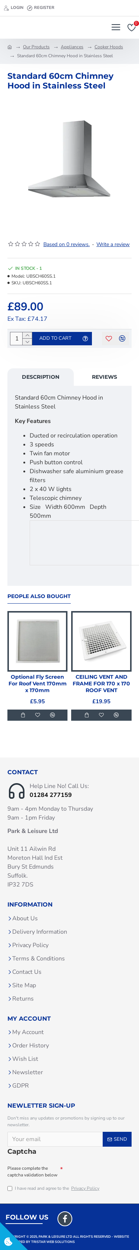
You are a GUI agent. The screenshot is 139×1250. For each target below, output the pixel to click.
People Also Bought (39, 596)
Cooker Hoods (109, 47)
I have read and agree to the (53, 1188)
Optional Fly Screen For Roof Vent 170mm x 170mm (38, 684)
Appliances (72, 47)
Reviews (104, 377)
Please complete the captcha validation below (32, 1171)
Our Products (36, 47)
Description (40, 377)
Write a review (113, 244)
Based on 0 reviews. (66, 244)
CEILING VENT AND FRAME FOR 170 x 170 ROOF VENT (101, 684)
